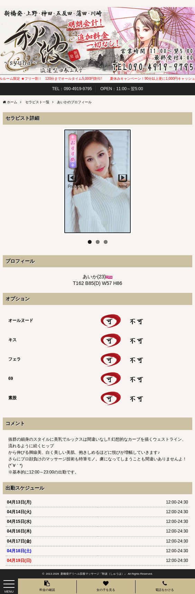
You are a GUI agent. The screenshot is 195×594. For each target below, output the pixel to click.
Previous (75, 186)
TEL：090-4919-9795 (72, 88)
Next (123, 186)
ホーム (12, 102)
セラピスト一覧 (37, 102)
